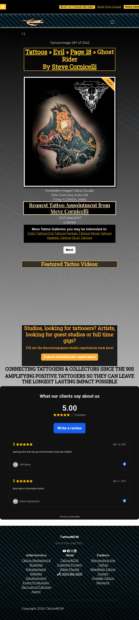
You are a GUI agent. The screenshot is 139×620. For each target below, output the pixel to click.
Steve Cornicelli (74, 67)
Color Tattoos (38, 233)
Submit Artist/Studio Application (70, 357)
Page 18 (80, 52)
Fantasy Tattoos (78, 233)
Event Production (36, 583)
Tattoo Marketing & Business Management (36, 565)
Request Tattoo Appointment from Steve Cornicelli (69, 208)
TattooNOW (69, 560)
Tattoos (36, 52)
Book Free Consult (112, 6)
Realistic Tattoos (59, 238)
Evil (58, 52)
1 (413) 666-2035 (69, 574)
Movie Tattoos (101, 233)
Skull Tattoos (82, 238)
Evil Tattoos (57, 233)
